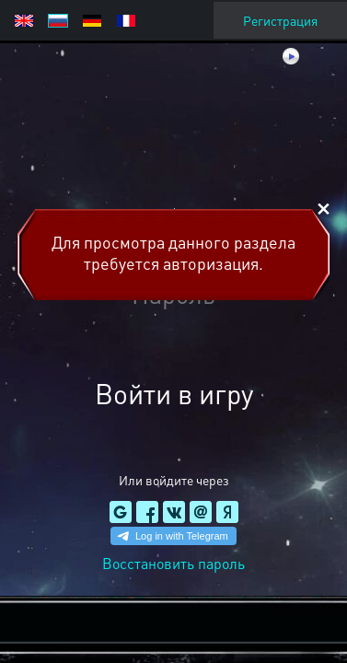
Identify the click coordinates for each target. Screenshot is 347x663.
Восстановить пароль (173, 563)
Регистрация (280, 20)
